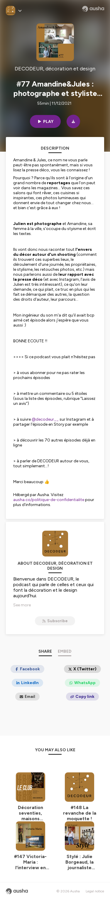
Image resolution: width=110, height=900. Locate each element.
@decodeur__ (45, 419)
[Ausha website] (93, 9)
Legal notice (95, 891)
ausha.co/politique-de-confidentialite (48, 499)
